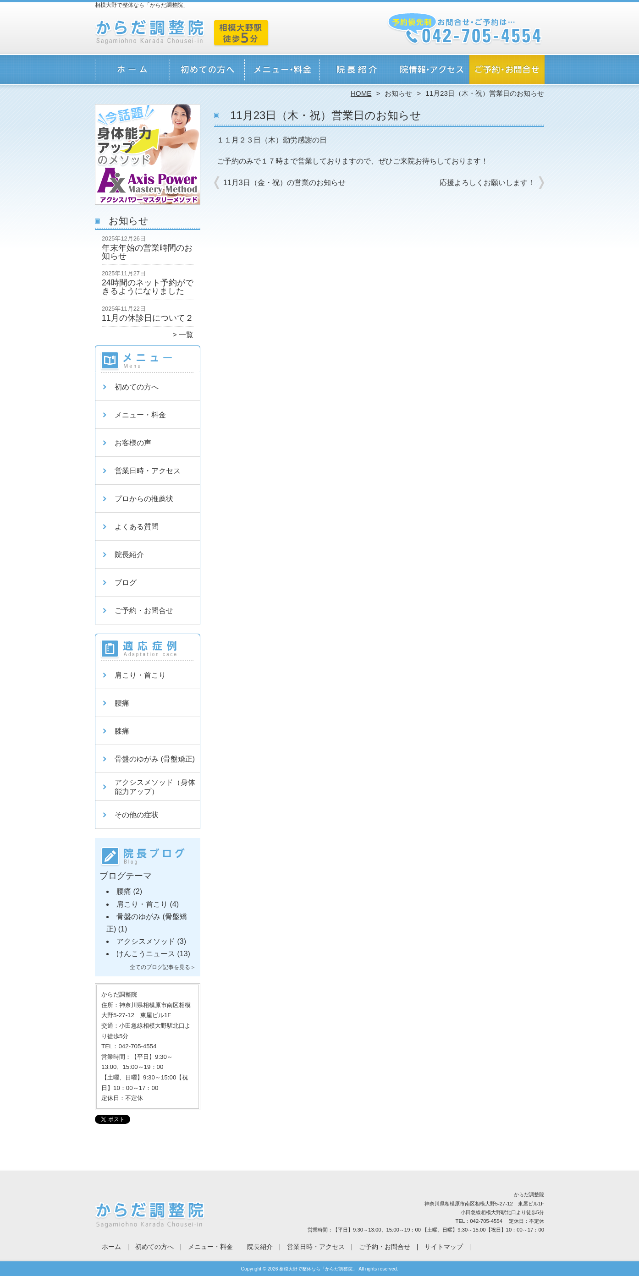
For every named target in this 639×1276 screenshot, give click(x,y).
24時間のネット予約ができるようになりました (147, 287)
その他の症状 (137, 815)
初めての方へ (207, 71)
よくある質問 (137, 527)
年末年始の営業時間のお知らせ (147, 252)
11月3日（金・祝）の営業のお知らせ (284, 182)
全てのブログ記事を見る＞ (163, 967)
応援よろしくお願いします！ (487, 182)
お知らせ (398, 93)
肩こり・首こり (140, 675)
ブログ (126, 582)
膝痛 (122, 731)
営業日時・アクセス (431, 71)
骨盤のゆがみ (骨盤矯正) (155, 759)
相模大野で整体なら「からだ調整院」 (318, 1268)
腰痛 (122, 703)
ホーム (132, 71)
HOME (361, 93)
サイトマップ (443, 1246)
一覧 (186, 335)
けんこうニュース (145, 954)
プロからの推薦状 (144, 499)
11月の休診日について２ (147, 318)
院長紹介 (357, 71)
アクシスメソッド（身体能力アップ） (155, 786)
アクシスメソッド (145, 941)
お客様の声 (133, 443)
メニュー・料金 (282, 71)
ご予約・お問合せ (506, 71)
